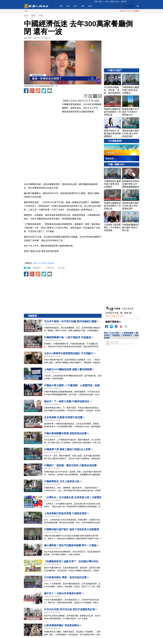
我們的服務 (128, 333)
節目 (75, 6)
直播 (60, 6)
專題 (82, 6)
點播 (90, 6)
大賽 (106, 1)
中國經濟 (49, 268)
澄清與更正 (127, 335)
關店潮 (61, 268)
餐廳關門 (37, 268)
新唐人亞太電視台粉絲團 (43, 263)
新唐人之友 (115, 1)
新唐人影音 (98, 1)
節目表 (123, 1)
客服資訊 (116, 335)
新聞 (68, 6)
